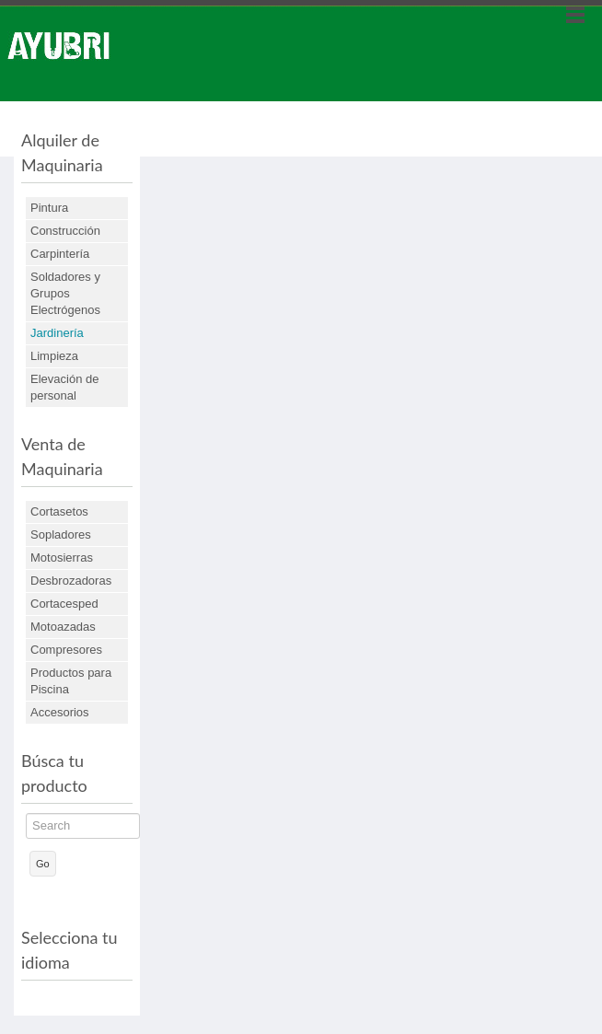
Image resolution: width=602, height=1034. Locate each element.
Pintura (49, 208)
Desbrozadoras (70, 580)
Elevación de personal (64, 387)
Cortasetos (59, 511)
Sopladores (60, 534)
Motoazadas (63, 626)
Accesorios (59, 712)
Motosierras (61, 557)
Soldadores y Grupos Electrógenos (65, 293)
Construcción (65, 231)
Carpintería (59, 254)
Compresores (66, 649)
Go (43, 863)
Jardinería (57, 333)
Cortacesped (64, 603)
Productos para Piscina (70, 681)
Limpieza (54, 356)
